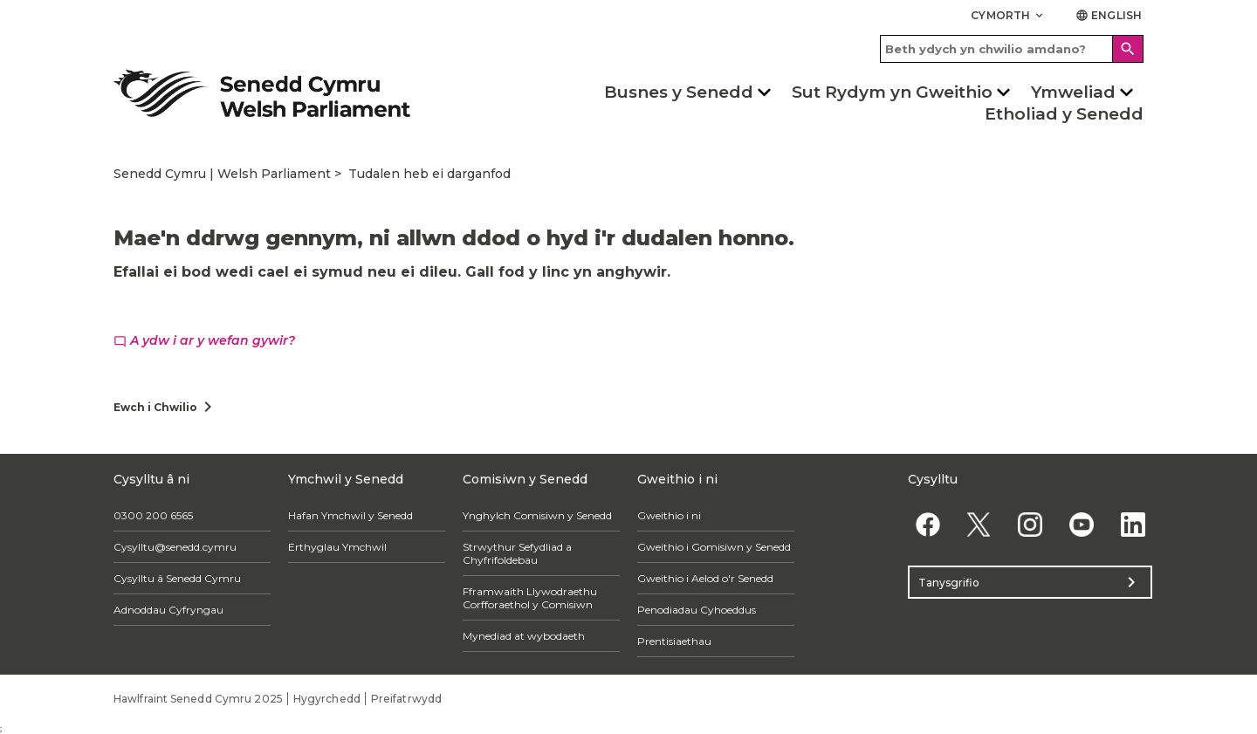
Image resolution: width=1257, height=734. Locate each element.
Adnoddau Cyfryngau (168, 609)
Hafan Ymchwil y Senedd (350, 515)
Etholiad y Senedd (1064, 114)
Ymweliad (1073, 92)
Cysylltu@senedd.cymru (175, 546)
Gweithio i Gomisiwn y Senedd (714, 546)
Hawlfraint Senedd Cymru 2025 (198, 698)
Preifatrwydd (406, 698)
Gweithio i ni (669, 515)
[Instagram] (1030, 524)
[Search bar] (1012, 49)
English (1108, 15)
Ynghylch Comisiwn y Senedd (537, 515)
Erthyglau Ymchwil (337, 546)
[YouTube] (1081, 524)
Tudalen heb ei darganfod (429, 174)
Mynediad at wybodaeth (524, 635)
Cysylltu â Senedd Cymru (177, 578)
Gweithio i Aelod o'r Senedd (705, 578)
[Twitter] (979, 524)
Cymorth (1008, 15)
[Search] (1128, 49)
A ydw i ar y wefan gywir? (204, 340)
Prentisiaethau (674, 641)
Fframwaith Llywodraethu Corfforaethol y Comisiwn (530, 598)
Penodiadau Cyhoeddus (696, 609)
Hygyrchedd (327, 698)
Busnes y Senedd (678, 92)
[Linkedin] (1132, 524)
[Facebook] (927, 524)
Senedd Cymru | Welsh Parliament (222, 174)
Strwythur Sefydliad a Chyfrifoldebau (517, 553)
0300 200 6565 (153, 515)
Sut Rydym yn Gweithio (892, 92)
